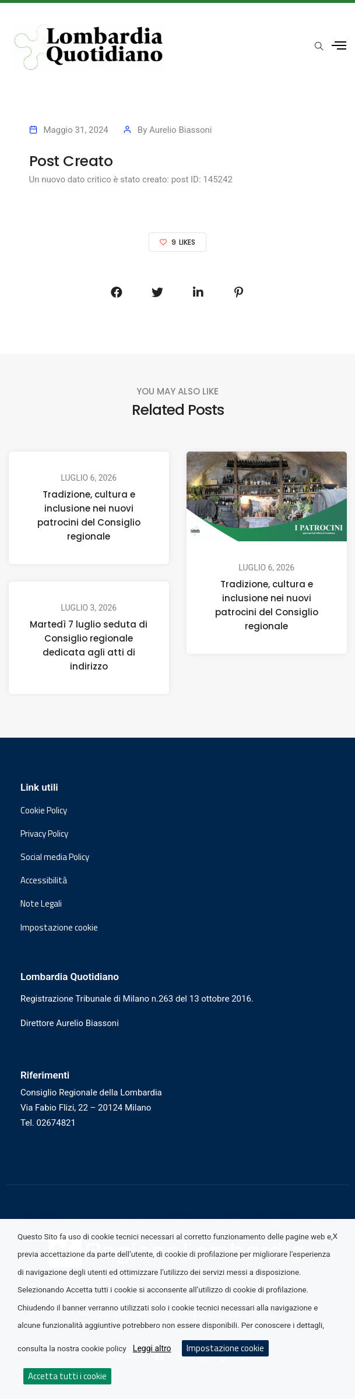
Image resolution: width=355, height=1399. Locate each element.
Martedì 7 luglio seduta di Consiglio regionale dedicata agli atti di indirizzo (88, 645)
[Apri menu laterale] (339, 46)
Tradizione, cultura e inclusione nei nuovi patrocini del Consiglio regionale (88, 515)
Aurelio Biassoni (180, 130)
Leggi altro (152, 1348)
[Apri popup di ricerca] (319, 47)
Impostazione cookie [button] (59, 927)
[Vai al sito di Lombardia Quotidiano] (89, 47)
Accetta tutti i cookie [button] (67, 1376)
